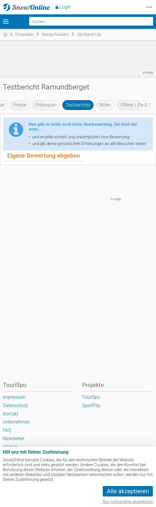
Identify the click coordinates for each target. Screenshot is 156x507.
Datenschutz (15, 405)
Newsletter (14, 438)
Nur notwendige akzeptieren (128, 501)
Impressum (14, 397)
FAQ (7, 430)
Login (65, 7)
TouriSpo (91, 397)
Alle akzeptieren (128, 491)
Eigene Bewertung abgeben (43, 155)
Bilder (105, 105)
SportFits (91, 405)
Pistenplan (46, 105)
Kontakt (10, 414)
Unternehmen (16, 422)
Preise (20, 105)
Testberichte (78, 105)
